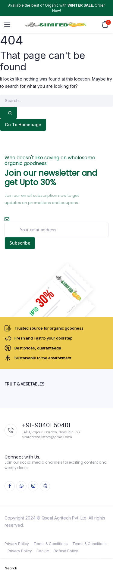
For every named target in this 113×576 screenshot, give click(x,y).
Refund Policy (66, 551)
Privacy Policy (17, 543)
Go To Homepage (23, 124)
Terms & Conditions (50, 543)
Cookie (42, 551)
